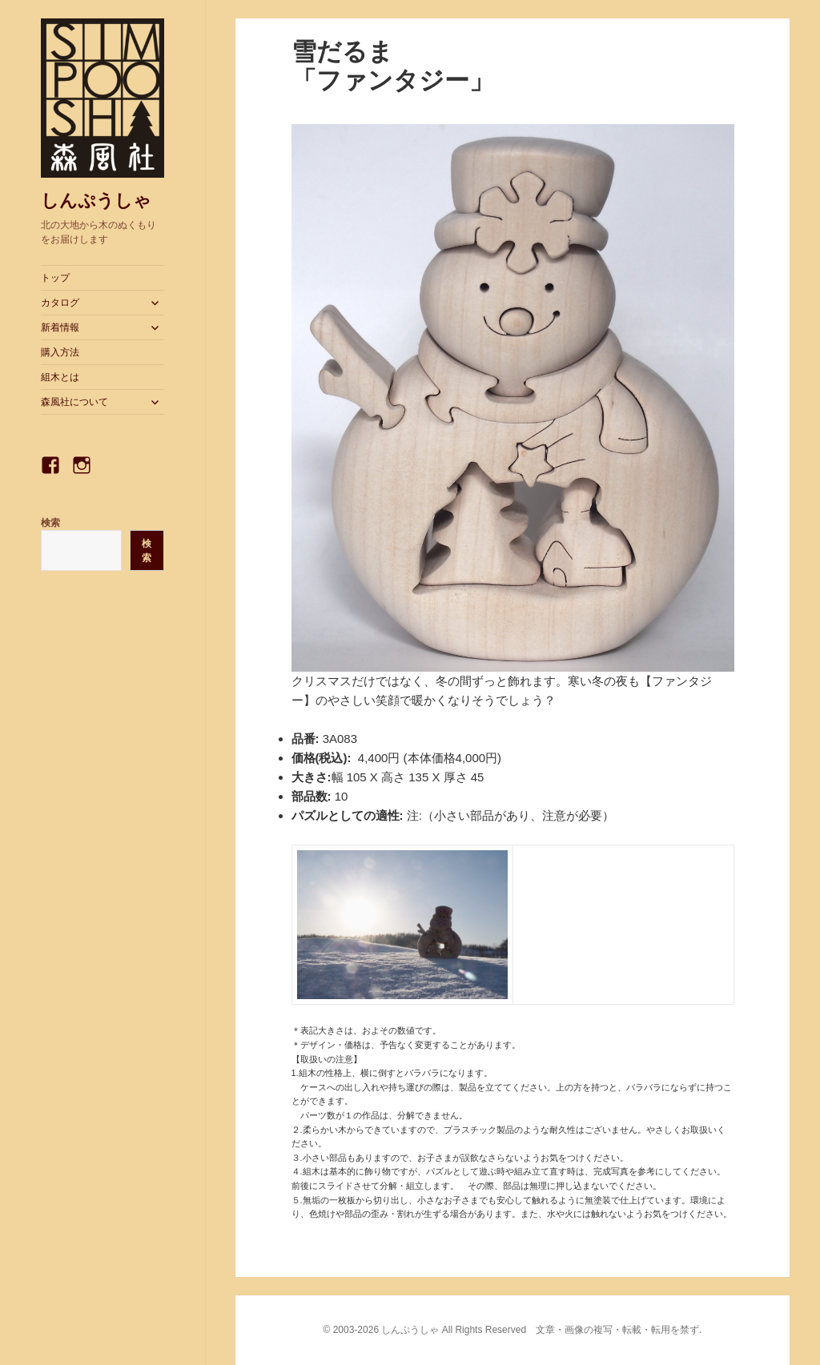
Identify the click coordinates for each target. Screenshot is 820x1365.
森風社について (74, 401)
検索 (50, 522)
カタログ (60, 302)
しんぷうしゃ (96, 201)
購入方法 (60, 352)
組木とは (60, 377)
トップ (55, 277)
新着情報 (60, 327)
